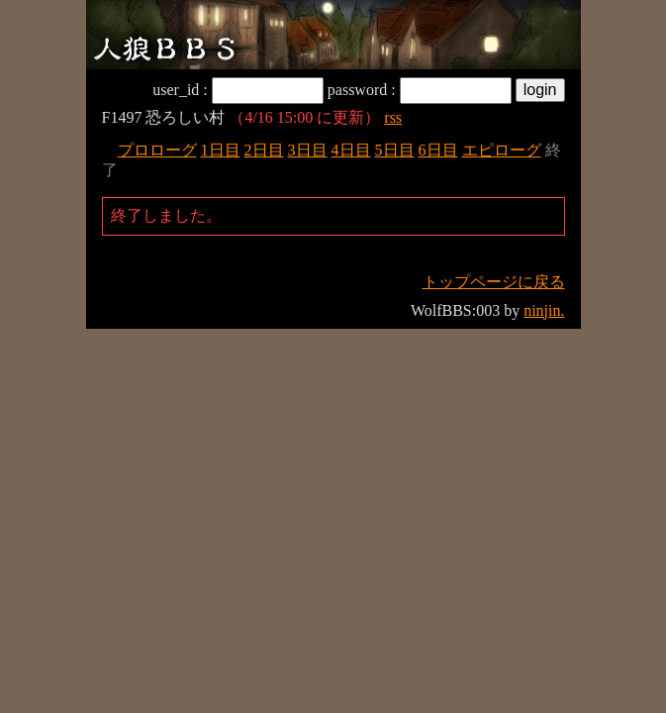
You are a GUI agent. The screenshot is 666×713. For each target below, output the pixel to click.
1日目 (220, 150)
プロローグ (157, 150)
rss (393, 117)
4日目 (351, 150)
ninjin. (543, 310)
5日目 (395, 150)
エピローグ (501, 150)
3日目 (308, 150)
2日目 (264, 150)
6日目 (438, 150)
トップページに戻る (494, 281)
